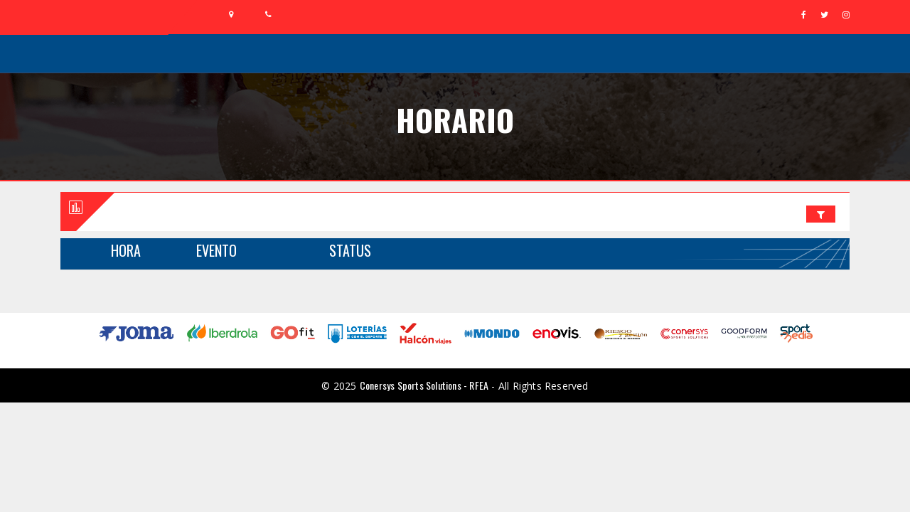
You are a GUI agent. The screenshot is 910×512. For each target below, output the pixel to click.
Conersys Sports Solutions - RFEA (424, 385)
